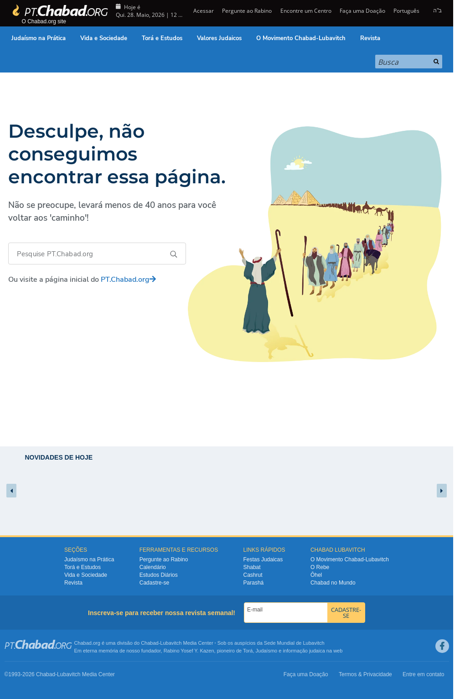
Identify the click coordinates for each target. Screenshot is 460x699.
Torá (248, 650)
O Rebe (319, 567)
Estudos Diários (159, 575)
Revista (370, 38)
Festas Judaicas (263, 559)
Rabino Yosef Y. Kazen (189, 650)
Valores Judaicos (219, 38)
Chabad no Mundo (333, 583)
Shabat (252, 567)
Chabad (150, 643)
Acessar (203, 11)
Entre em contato (423, 674)
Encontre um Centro (305, 11)
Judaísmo (267, 650)
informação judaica (304, 650)
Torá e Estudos (162, 38)
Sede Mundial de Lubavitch (294, 643)
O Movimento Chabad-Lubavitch (301, 38)
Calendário (153, 567)
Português (406, 11)
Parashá (253, 583)
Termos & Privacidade (365, 674)
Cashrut (253, 575)
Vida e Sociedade (103, 38)
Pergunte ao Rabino (247, 11)
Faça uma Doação (362, 11)
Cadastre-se (154, 583)
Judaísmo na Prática (38, 38)
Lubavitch (170, 643)
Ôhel (316, 575)
